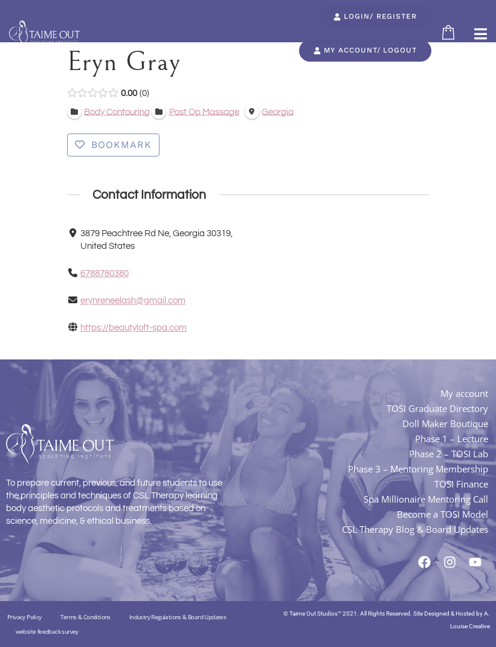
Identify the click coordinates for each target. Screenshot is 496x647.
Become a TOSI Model (442, 514)
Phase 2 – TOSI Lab (448, 454)
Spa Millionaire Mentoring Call (426, 499)
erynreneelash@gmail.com (132, 300)
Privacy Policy (24, 617)
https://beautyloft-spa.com (133, 327)
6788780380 (104, 273)
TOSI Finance (461, 484)
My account (464, 393)
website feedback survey (47, 631)
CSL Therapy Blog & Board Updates (415, 529)
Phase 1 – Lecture (451, 439)
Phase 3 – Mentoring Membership (418, 469)
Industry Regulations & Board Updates (177, 617)
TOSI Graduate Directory (437, 408)
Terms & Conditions (85, 617)
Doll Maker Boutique (445, 423)
